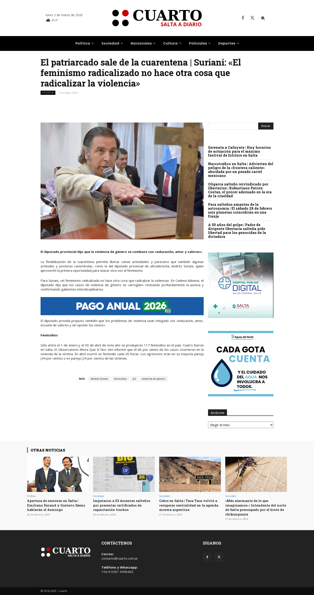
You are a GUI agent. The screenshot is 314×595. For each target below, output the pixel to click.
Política (48, 93)
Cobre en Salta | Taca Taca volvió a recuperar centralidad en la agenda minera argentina (189, 505)
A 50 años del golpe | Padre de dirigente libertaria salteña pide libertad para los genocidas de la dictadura (237, 230)
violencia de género (153, 378)
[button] (263, 18)
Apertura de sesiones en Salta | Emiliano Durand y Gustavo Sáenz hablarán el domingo (56, 505)
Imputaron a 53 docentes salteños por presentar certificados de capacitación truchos (119, 507)
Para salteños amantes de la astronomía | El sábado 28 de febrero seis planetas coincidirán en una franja (240, 210)
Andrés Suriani (99, 378)
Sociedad (98, 496)
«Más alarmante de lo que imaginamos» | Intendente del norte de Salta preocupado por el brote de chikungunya (255, 507)
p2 (134, 378)
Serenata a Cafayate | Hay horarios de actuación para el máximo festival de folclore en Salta (239, 151)
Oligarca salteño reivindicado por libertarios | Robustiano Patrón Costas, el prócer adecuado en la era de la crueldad (240, 190)
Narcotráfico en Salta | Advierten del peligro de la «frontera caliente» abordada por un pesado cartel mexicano (240, 169)
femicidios (120, 378)
